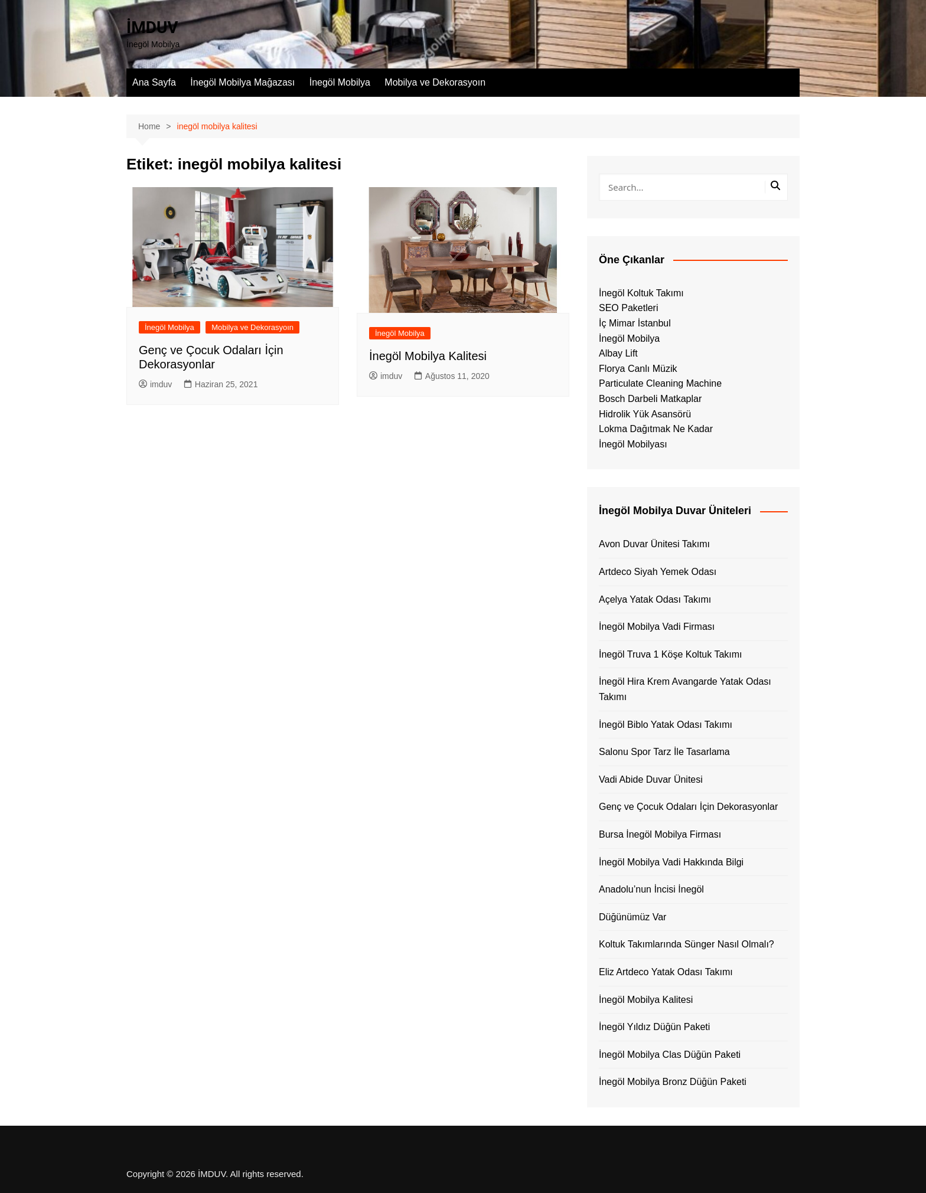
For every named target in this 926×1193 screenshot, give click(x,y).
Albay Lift (618, 353)
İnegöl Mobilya (339, 82)
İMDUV (152, 27)
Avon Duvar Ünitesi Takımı (654, 544)
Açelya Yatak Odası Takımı (655, 599)
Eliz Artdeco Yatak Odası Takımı (666, 972)
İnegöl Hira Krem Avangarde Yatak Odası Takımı (685, 689)
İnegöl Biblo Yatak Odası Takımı (665, 725)
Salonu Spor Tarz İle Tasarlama (664, 752)
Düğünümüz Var (632, 917)
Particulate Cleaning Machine (660, 383)
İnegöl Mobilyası (633, 444)
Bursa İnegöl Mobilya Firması (660, 834)
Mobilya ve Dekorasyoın (434, 82)
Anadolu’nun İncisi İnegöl (651, 889)
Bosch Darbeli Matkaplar (650, 399)
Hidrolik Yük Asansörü (645, 414)
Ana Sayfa (154, 82)
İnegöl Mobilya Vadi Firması (657, 627)
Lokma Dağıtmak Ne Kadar (656, 429)
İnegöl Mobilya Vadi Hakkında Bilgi (671, 862)
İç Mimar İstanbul (635, 323)
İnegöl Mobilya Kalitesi (428, 355)
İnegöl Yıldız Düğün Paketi (654, 1027)
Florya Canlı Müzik (638, 369)
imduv (155, 384)
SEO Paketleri (628, 308)
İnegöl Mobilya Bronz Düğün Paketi (672, 1082)
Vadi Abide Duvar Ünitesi (651, 779)
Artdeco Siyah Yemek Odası (657, 572)
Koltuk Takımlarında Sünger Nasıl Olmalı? (686, 944)
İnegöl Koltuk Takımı (641, 293)
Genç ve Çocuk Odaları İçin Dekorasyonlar (688, 807)
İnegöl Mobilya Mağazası (242, 82)
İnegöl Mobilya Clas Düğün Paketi (670, 1055)
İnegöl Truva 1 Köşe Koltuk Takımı (670, 654)
